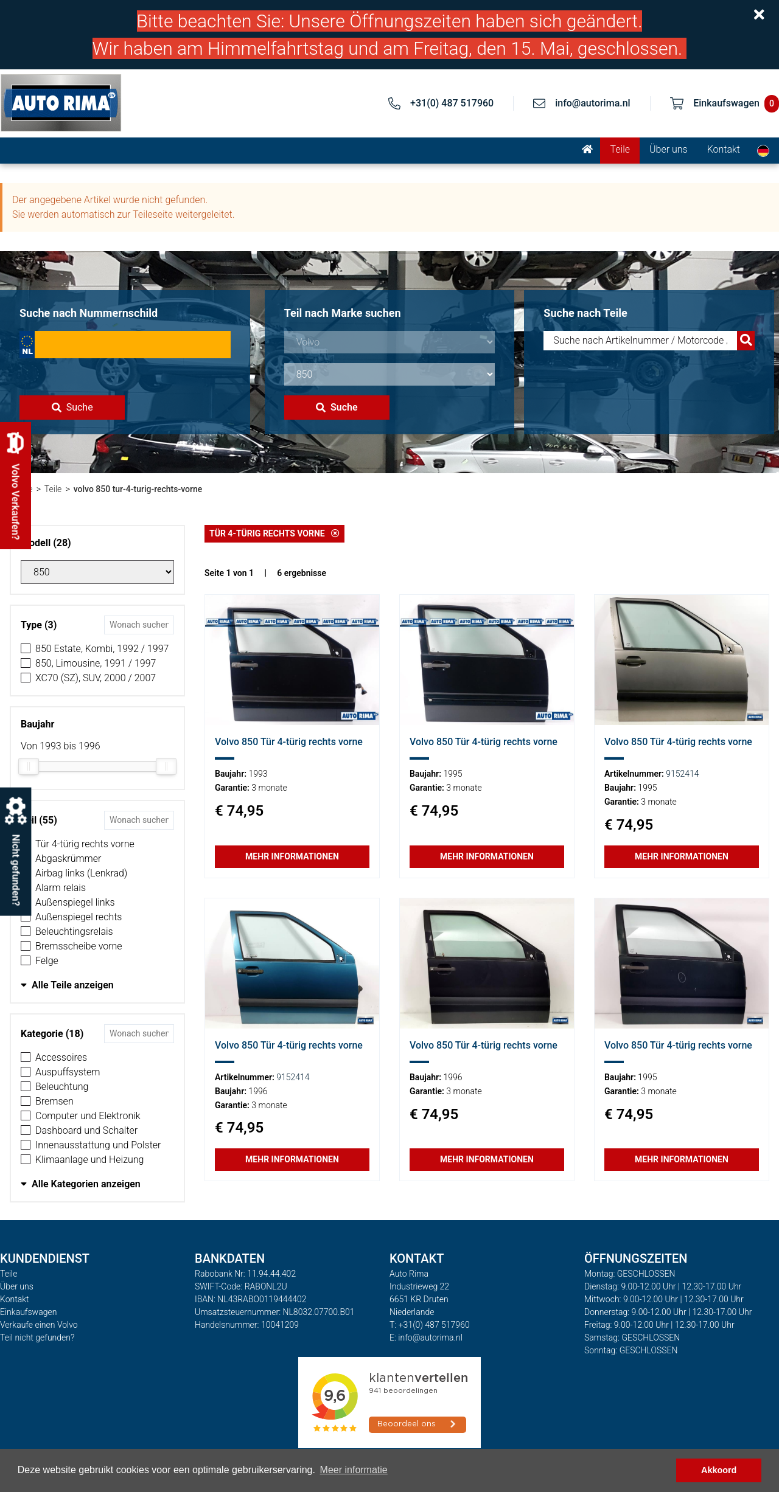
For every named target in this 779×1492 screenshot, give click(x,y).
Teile (620, 149)
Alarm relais (60, 887)
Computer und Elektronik (88, 1116)
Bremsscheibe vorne (78, 946)
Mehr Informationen (292, 856)
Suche (72, 407)
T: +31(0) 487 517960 (430, 1325)
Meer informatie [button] (354, 1470)
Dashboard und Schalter (86, 1130)
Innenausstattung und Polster (98, 1145)
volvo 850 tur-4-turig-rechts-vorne (138, 489)
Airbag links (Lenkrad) (81, 873)
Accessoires (61, 1057)
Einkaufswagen (28, 1312)
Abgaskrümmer (68, 858)
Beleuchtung (61, 1086)
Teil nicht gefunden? (37, 1337)
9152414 (682, 774)
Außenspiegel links (75, 902)
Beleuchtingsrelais (74, 931)
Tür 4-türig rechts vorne (84, 844)
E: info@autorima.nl (426, 1337)
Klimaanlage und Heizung (89, 1159)
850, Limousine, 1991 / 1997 (95, 663)
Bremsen (54, 1101)
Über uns (668, 149)
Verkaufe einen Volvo (39, 1325)
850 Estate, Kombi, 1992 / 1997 (102, 648)
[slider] (28, 766)
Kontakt (723, 149)
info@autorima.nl (593, 103)
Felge (46, 960)
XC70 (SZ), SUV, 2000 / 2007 (95, 678)
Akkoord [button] (718, 1470)
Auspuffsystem (67, 1072)
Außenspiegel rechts (78, 917)
